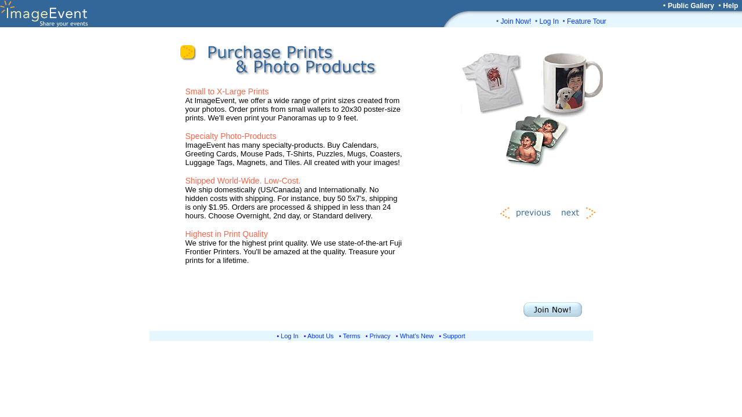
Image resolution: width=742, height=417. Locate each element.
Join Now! (516, 21)
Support (454, 335)
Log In (548, 21)
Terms (352, 335)
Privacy (380, 335)
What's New (417, 335)
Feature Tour (586, 21)
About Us (320, 335)
